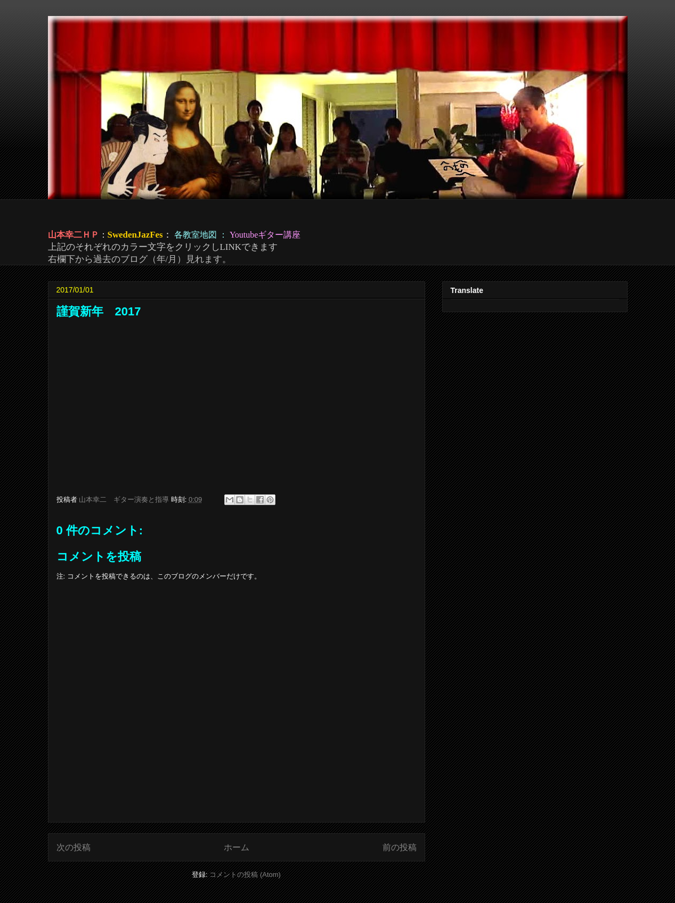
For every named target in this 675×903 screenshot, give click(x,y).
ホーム (236, 847)
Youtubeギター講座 (265, 234)
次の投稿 (73, 847)
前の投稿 (400, 847)
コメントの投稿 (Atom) (245, 874)
